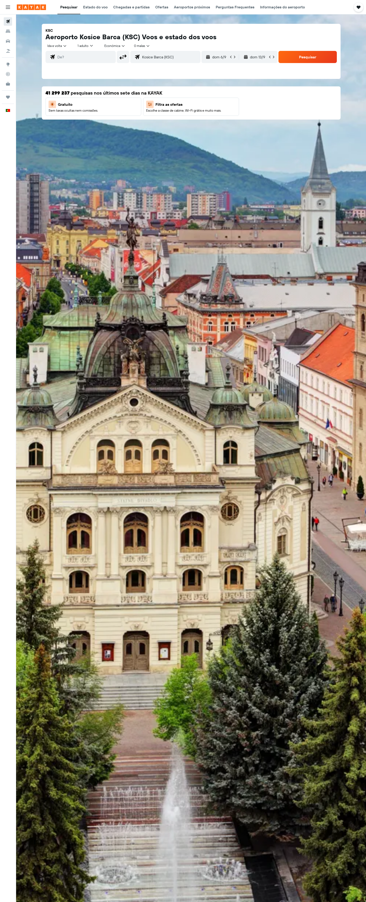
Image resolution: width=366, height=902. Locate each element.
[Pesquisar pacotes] (8, 51)
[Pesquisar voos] (8, 21)
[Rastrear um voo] (8, 74)
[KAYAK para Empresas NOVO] (8, 83)
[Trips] (8, 97)
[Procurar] (8, 31)
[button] (8, 7)
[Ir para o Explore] (8, 64)
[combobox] (57, 45)
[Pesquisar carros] (8, 41)
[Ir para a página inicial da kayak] (31, 7)
